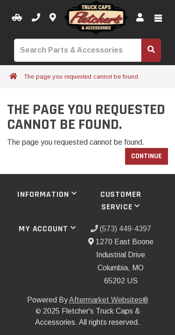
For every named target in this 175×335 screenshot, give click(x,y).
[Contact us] (52, 18)
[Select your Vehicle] (17, 18)
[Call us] (36, 18)
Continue (146, 156)
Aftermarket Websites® (108, 300)
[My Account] (140, 18)
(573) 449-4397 (121, 229)
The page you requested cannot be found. (82, 76)
